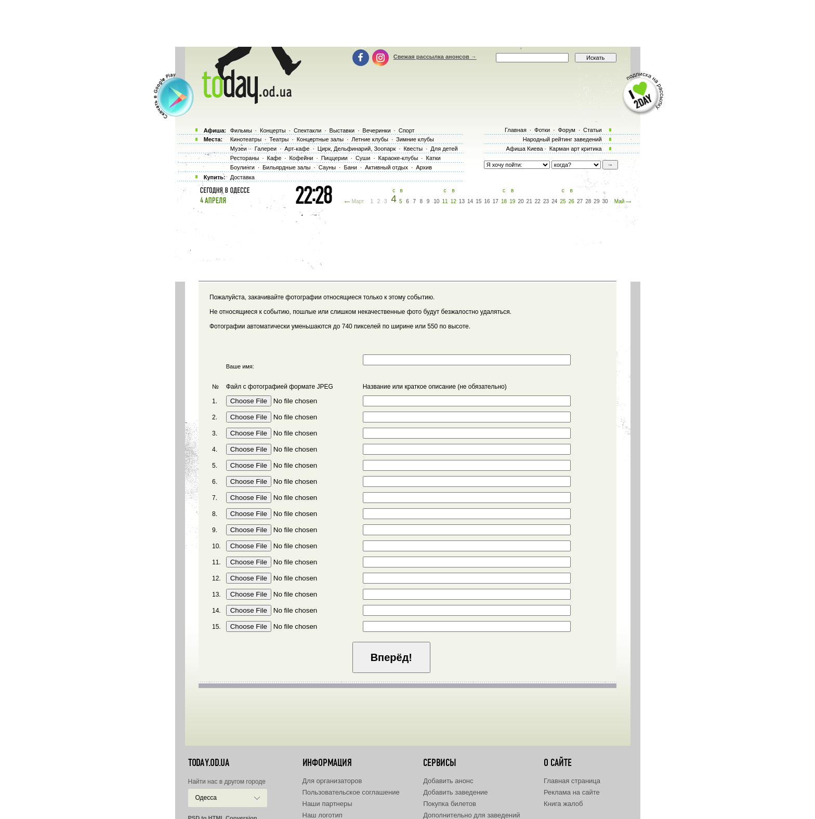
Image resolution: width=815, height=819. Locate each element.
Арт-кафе (296, 149)
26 (571, 201)
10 (436, 201)
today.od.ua (208, 763)
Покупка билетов (449, 804)
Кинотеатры (245, 139)
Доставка (242, 177)
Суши (363, 158)
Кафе (274, 158)
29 (596, 201)
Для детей (443, 149)
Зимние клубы (415, 139)
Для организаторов (332, 781)
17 (495, 201)
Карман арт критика (575, 149)
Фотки (542, 130)
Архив (424, 167)
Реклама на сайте (572, 792)
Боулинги (242, 167)
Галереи (266, 149)
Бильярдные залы (286, 167)
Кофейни (301, 158)
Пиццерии (334, 158)
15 (478, 201)
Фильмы (241, 130)
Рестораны (244, 158)
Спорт (407, 130)
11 (445, 201)
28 (588, 201)
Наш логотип (323, 815)
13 (462, 201)
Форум (566, 130)
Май (619, 201)
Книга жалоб (563, 804)
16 (487, 201)
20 (520, 201)
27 (580, 201)
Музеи (238, 149)
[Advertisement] (407, 23)
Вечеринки (376, 130)
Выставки (342, 130)
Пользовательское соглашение (351, 792)
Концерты (273, 130)
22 (538, 201)
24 (554, 201)
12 (453, 201)
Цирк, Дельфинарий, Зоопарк (357, 149)
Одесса (206, 797)
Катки (433, 158)
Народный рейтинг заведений (562, 139)
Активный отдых (386, 167)
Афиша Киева (524, 149)
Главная (516, 130)
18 (504, 201)
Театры (278, 139)
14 (470, 201)
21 (529, 201)
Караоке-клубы (398, 158)
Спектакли (308, 130)
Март (357, 201)
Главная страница (572, 781)
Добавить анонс (448, 781)
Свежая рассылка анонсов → (435, 57)
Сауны (327, 167)
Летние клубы (369, 139)
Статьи (592, 130)
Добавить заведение (455, 792)
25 (563, 201)
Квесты (413, 149)
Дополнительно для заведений (471, 815)
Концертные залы (320, 139)
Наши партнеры (327, 804)
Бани (350, 167)
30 (605, 201)
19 (512, 201)
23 (546, 201)
